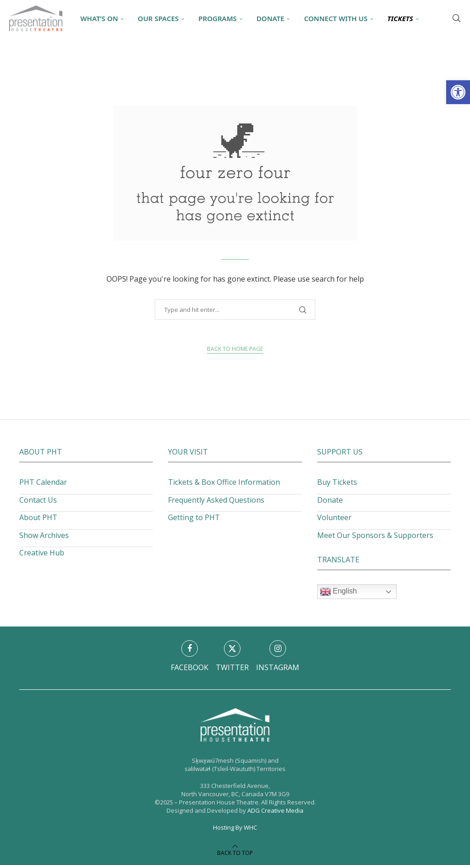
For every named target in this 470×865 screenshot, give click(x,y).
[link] (458, 92)
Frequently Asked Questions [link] (216, 500)
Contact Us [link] (38, 500)
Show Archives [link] (44, 535)
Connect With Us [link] (335, 18)
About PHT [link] (38, 517)
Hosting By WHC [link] (235, 827)
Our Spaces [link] (158, 18)
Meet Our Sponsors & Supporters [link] (375, 535)
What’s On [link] (99, 18)
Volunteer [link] (334, 517)
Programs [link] (217, 18)
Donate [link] (271, 18)
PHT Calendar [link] (43, 482)
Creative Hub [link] (41, 553)
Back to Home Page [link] (235, 349)
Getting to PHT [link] (194, 517)
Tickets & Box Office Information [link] (224, 482)
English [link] (338, 591)
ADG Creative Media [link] (275, 810)
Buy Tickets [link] (337, 482)
